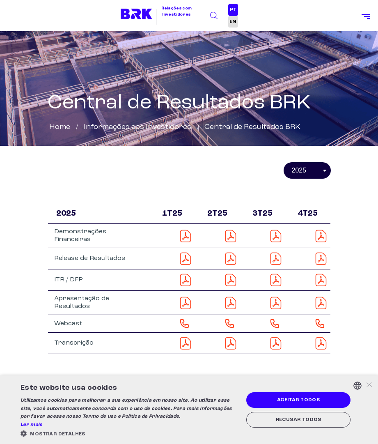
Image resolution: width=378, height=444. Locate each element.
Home (59, 127)
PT (233, 9)
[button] (129, 433)
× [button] (369, 385)
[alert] (189, 409)
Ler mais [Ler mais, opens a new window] (31, 424)
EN (232, 21)
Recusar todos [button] (298, 419)
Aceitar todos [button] (298, 400)
